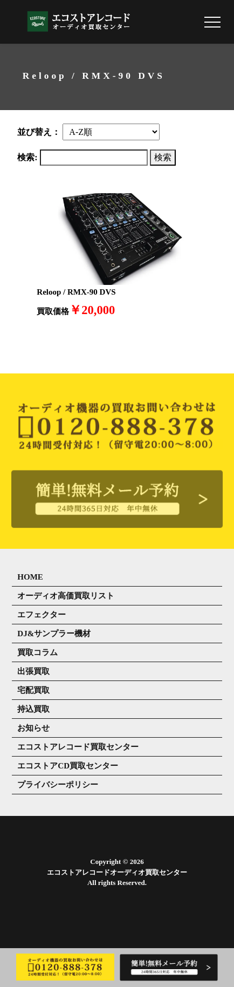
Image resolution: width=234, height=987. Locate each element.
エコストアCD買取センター (67, 765)
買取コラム (37, 652)
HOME (30, 577)
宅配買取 (33, 690)
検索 (162, 157)
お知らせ (33, 728)
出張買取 (33, 671)
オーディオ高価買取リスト (65, 595)
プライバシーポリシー (57, 784)
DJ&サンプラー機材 (54, 633)
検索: (27, 157)
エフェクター (41, 614)
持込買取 (33, 709)
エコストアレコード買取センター (78, 747)
